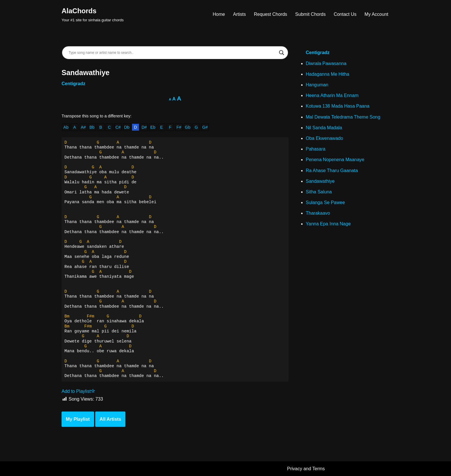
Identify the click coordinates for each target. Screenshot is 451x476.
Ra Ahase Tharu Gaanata (332, 170)
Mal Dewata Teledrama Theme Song (343, 117)
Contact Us (345, 14)
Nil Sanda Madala (324, 127)
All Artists (110, 419)
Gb (187, 127)
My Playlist (78, 419)
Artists (239, 14)
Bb (92, 127)
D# (144, 127)
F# (179, 127)
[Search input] (172, 53)
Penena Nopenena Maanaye (335, 159)
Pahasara (316, 148)
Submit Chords (310, 14)
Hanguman (317, 84)
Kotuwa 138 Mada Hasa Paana (337, 106)
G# (205, 127)
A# (83, 127)
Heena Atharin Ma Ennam (332, 95)
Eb (152, 127)
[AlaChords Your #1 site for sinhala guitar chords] (93, 14)
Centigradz (73, 83)
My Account (376, 14)
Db (126, 127)
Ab (65, 127)
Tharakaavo (318, 213)
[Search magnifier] (282, 53)
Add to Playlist (78, 391)
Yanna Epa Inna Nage (328, 223)
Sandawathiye (320, 181)
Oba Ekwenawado (324, 138)
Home (219, 14)
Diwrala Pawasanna (326, 63)
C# (118, 127)
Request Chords (270, 14)
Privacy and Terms (306, 468)
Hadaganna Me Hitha (327, 74)
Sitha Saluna (319, 191)
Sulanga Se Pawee (325, 202)
